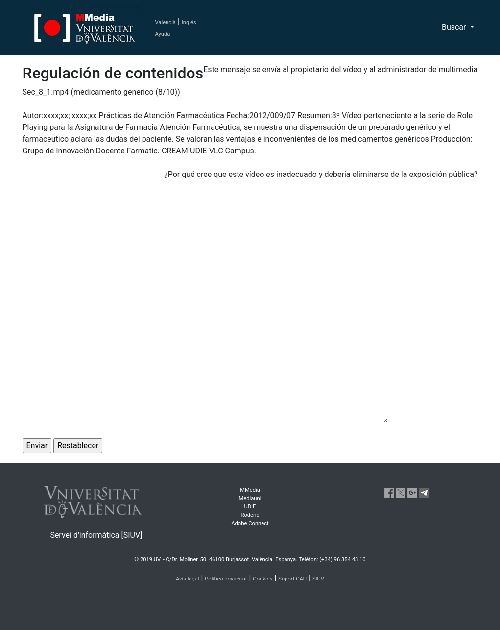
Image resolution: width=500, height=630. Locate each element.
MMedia (250, 490)
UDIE (250, 507)
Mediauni (250, 498)
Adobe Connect (249, 523)
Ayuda (162, 34)
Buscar (455, 27)
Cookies (262, 579)
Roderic (250, 515)
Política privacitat (226, 579)
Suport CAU (292, 579)
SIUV (318, 579)
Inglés (189, 22)
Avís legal (187, 579)
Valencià (165, 22)
